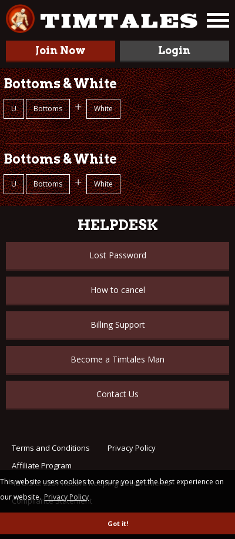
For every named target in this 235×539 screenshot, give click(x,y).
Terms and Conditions (51, 447)
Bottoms (47, 109)
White (103, 109)
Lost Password (117, 255)
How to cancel (117, 289)
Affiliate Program (42, 465)
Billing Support (117, 324)
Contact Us (117, 394)
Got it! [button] (118, 523)
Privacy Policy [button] (66, 497)
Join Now (60, 50)
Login (174, 50)
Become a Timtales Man (117, 359)
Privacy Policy (132, 447)
